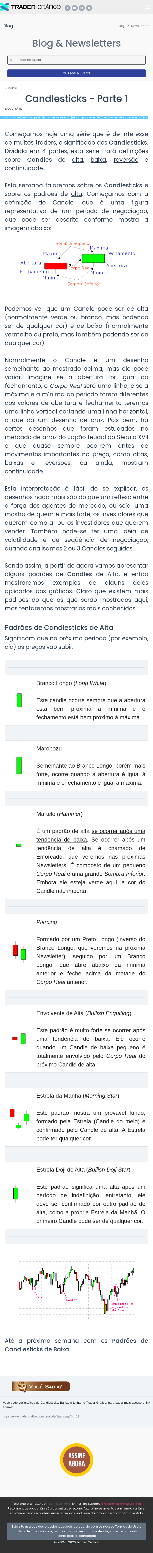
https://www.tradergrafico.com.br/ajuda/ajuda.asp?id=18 (41, 1416)
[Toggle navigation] (147, 7)
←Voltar (11, 88)
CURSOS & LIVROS (76, 73)
